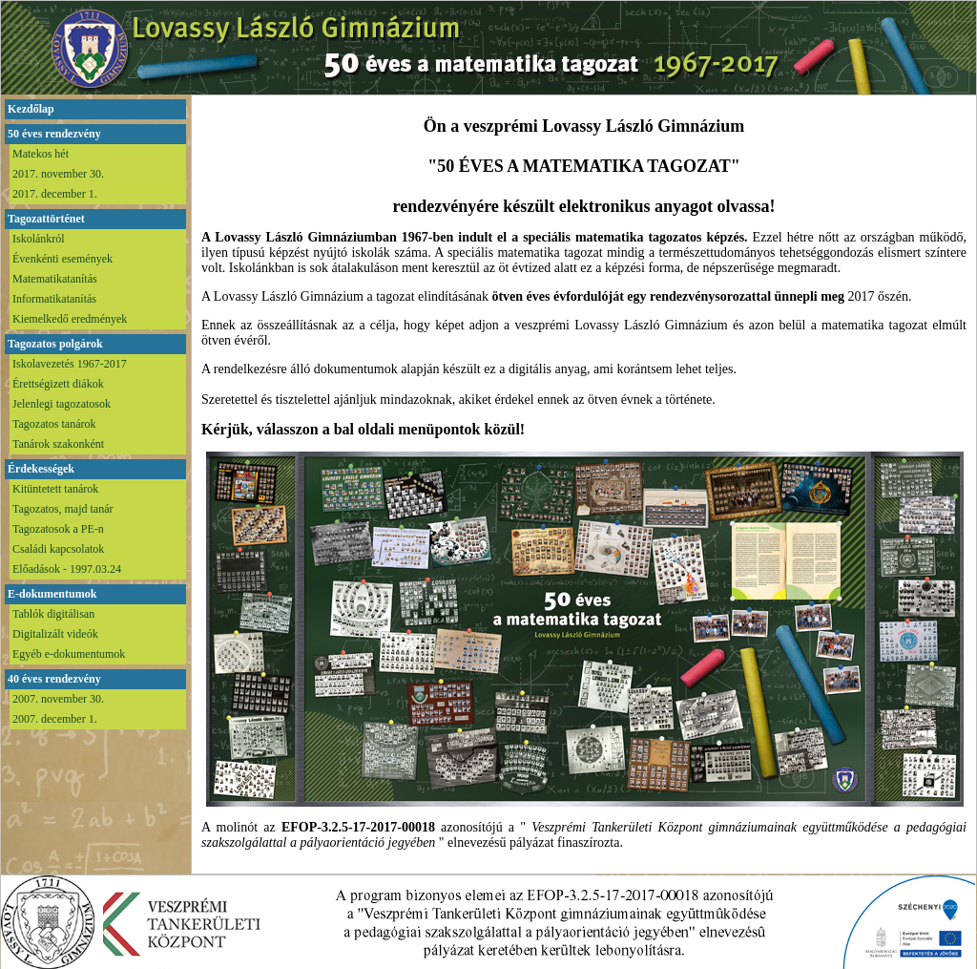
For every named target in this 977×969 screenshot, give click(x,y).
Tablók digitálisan (53, 614)
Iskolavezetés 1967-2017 (69, 363)
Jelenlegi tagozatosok (61, 404)
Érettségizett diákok (58, 383)
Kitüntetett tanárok (55, 488)
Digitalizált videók (55, 634)
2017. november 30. (58, 173)
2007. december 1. (54, 719)
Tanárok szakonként (58, 444)
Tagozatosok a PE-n (58, 529)
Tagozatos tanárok (53, 424)
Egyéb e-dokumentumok (68, 654)
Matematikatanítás (54, 278)
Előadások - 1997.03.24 (66, 569)
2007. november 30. (58, 699)
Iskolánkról (38, 238)
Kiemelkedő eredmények (69, 319)
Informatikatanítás (54, 298)
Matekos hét (40, 153)
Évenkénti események (62, 258)
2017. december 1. (54, 193)
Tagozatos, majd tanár (62, 509)
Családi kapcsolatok (58, 549)
